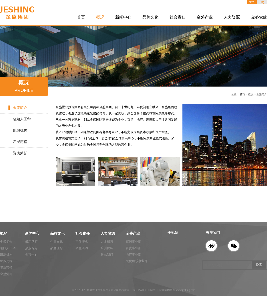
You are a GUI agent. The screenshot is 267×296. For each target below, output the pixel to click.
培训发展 (107, 248)
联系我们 (107, 254)
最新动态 (31, 241)
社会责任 (178, 17)
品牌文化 (150, 17)
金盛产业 (205, 17)
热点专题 (31, 248)
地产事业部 (133, 254)
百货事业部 (133, 248)
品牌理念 (56, 248)
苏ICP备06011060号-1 (145, 290)
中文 (252, 2)
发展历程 (20, 142)
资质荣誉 (20, 153)
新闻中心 (123, 17)
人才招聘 (107, 241)
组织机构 (20, 130)
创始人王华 (22, 119)
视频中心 (31, 254)
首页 (81, 17)
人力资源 (232, 17)
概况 (100, 17)
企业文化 (56, 241)
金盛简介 (20, 108)
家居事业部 (133, 241)
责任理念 (81, 241)
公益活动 (81, 248)
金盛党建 (259, 17)
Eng (262, 2)
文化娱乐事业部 (137, 261)
